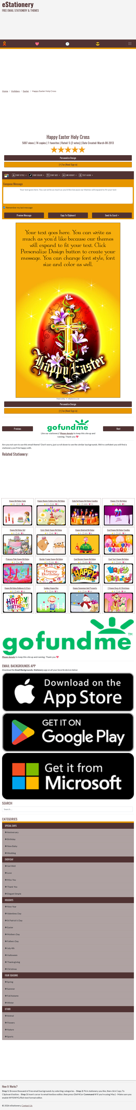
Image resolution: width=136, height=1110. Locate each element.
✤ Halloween (11, 955)
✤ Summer (10, 988)
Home (5, 91)
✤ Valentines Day (13, 913)
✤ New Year (10, 906)
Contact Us (27, 1105)
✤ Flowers (10, 1022)
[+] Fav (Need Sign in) (68, 164)
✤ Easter (9, 927)
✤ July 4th (9, 948)
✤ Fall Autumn (11, 995)
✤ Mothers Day (12, 934)
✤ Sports (9, 1036)
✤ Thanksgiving (12, 962)
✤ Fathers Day (12, 941)
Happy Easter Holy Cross (44, 91)
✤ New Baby (11, 846)
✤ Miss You (10, 879)
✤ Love (8, 872)
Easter (26, 91)
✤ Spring (9, 981)
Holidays (15, 91)
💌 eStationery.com (72, 399)
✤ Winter (9, 1002)
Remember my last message (19, 207)
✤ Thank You (11, 886)
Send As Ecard (111, 215)
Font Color (36, 175)
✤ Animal (9, 1015)
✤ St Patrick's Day (13, 920)
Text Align (85, 175)
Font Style (18, 175)
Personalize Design (68, 158)
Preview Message (24, 215)
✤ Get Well (10, 866)
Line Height (68, 175)
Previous (17, 428)
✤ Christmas (11, 969)
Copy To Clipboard (68, 215)
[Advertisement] (91, 19)
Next (118, 428)
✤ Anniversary (11, 832)
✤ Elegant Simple (13, 893)
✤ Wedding (10, 853)
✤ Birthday (10, 839)
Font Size (52, 175)
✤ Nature (9, 1029)
